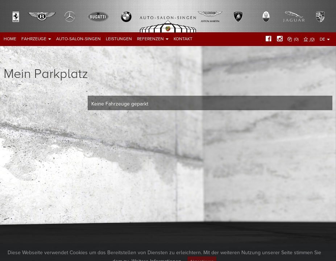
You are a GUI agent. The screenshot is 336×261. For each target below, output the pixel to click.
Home (10, 38)
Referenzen (153, 38)
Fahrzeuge (36, 38)
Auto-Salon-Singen (78, 38)
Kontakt (183, 38)
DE (325, 39)
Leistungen (119, 38)
